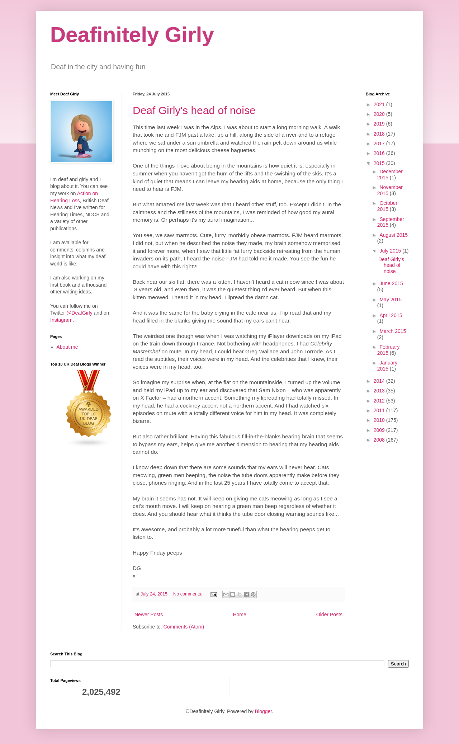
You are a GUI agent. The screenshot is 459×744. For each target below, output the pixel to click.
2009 (380, 430)
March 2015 (392, 331)
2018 (380, 134)
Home (239, 614)
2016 (380, 153)
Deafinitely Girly (132, 35)
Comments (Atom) (184, 627)
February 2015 (388, 350)
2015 (380, 163)
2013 (380, 391)
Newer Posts (148, 614)
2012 (380, 401)
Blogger (263, 711)
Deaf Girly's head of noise (194, 110)
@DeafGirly (79, 313)
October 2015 (387, 206)
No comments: (188, 594)
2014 (380, 381)
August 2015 (393, 235)
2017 (380, 143)
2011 (380, 410)
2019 (380, 124)
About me (67, 347)
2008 (380, 440)
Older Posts (329, 614)
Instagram (61, 320)
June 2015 (391, 283)
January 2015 (387, 366)
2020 (380, 114)
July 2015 (390, 251)
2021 (380, 104)
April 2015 (390, 315)
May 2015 (390, 299)
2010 (380, 420)
